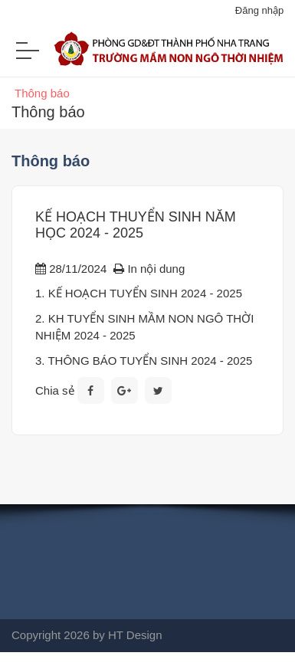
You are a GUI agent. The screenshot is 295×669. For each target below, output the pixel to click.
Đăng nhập (259, 10)
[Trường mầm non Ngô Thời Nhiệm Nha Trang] (147, 57)
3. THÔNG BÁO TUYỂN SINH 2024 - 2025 (143, 360)
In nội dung (149, 268)
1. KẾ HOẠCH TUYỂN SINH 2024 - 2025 (138, 293)
